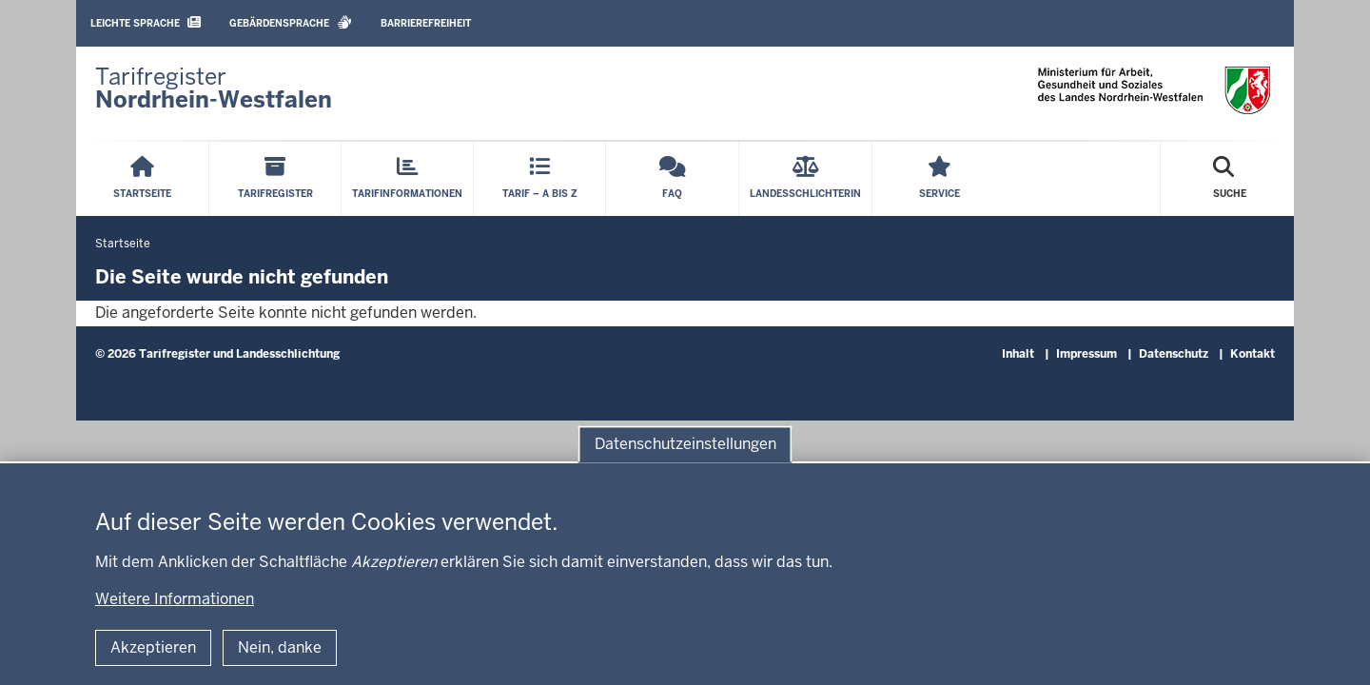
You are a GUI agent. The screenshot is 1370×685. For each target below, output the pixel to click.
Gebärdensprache (290, 22)
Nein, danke (280, 647)
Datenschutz (1173, 354)
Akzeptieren (153, 647)
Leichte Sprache (145, 22)
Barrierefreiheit (426, 23)
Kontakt (1252, 354)
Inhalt (1018, 354)
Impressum (1086, 354)
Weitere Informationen (174, 599)
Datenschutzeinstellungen (685, 444)
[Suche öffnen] (1230, 179)
